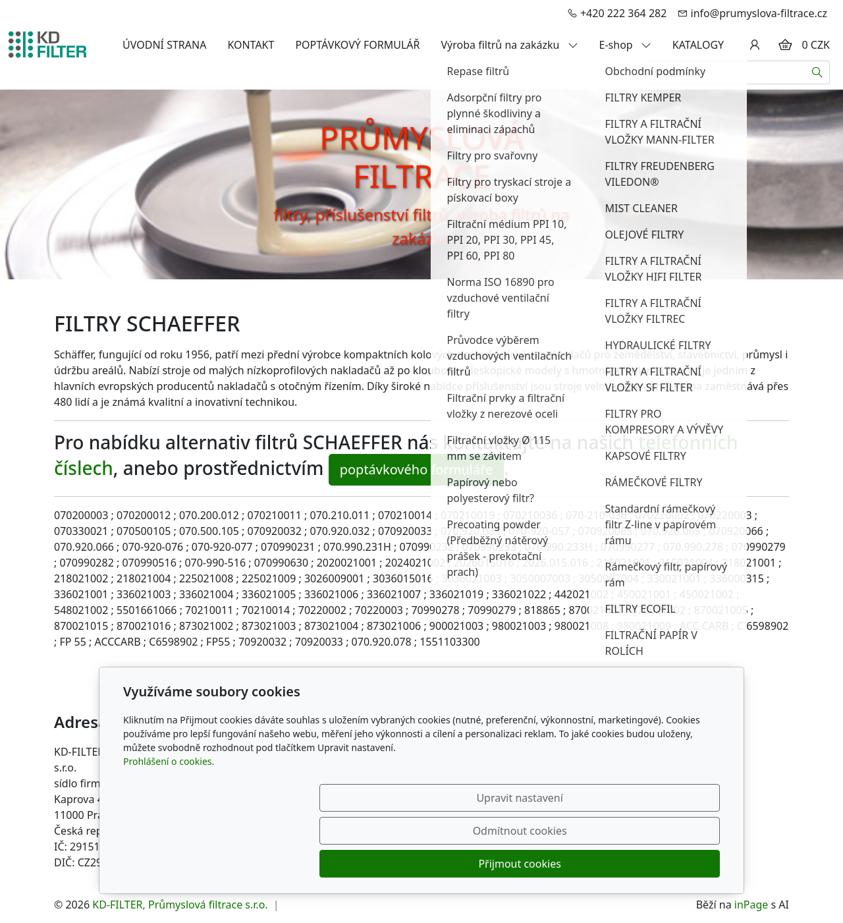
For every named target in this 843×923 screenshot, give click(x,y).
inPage (751, 904)
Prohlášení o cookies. (168, 827)
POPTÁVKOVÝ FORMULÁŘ (357, 45)
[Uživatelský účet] (755, 45)
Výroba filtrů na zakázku (509, 45)
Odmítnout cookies (525, 863)
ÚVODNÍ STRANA (164, 45)
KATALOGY (698, 45)
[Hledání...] (724, 72)
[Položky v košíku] (785, 45)
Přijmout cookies (656, 863)
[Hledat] (817, 72)
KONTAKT (250, 45)
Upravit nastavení (393, 863)
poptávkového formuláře (416, 469)
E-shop (625, 45)
